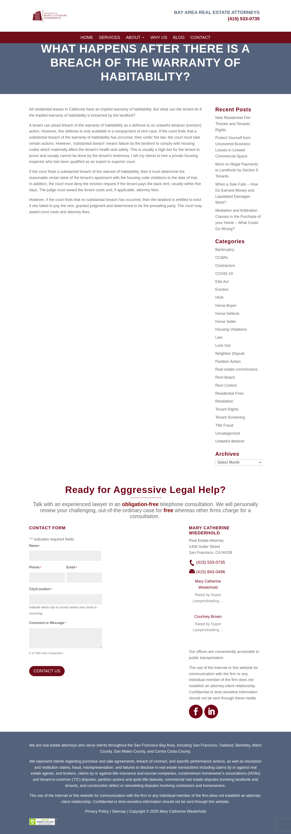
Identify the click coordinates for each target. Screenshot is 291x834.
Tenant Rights (227, 409)
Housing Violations (231, 329)
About (133, 37)
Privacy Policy (97, 811)
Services (109, 37)
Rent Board (225, 377)
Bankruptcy (224, 249)
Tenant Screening (230, 417)
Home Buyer (225, 305)
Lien (219, 337)
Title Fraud (224, 425)
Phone (35, 568)
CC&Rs (221, 257)
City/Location (40, 589)
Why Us (158, 37)
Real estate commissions (236, 369)
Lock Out (223, 345)
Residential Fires (229, 393)
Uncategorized (227, 433)
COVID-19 (224, 274)
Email (71, 568)
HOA (219, 297)
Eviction (222, 289)
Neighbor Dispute (230, 353)
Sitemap (119, 811)
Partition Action (228, 361)
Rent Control (226, 385)
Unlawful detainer (230, 441)
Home (87, 37)
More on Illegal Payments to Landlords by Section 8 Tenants (236, 170)
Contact (200, 37)
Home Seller (225, 321)
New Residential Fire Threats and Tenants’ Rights (233, 124)
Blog (179, 37)
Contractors (225, 265)
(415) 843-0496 (210, 571)
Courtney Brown (208, 616)
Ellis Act (222, 282)
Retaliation (224, 401)
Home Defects (227, 313)
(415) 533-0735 (244, 18)
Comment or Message (47, 623)
